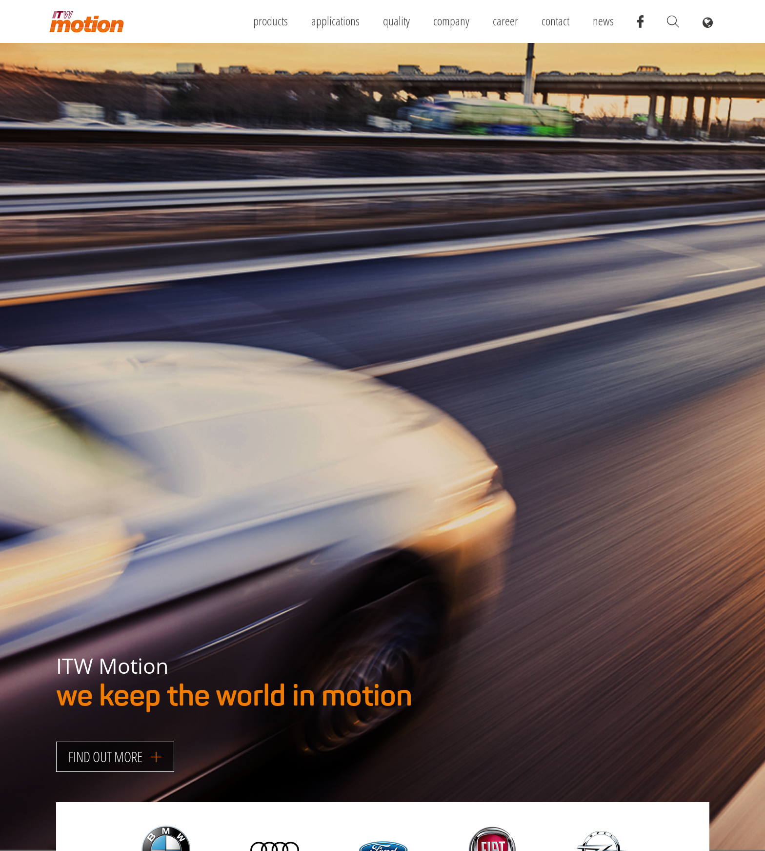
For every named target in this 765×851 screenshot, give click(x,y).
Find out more (115, 756)
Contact (555, 20)
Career (505, 20)
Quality (396, 20)
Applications (335, 20)
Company (451, 20)
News (603, 20)
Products (270, 20)
